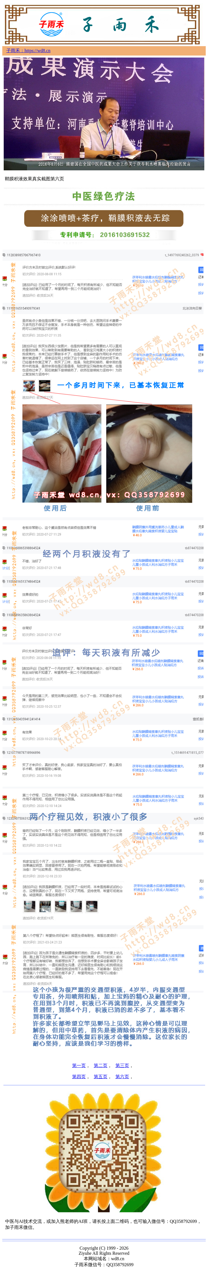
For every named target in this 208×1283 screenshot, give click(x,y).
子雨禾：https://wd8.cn (28, 50)
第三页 (122, 1065)
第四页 (79, 1076)
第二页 (100, 1065)
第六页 (122, 1076)
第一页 (79, 1065)
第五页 (100, 1076)
